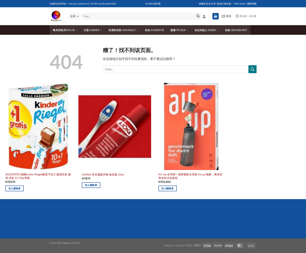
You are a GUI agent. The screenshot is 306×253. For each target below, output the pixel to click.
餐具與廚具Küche (65, 30)
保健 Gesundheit (236, 30)
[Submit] (198, 16)
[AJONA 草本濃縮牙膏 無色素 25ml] (114, 126)
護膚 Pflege (179, 30)
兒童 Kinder (93, 30)
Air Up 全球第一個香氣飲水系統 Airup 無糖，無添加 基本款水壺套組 (190, 176)
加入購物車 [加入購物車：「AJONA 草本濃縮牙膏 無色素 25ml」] (91, 185)
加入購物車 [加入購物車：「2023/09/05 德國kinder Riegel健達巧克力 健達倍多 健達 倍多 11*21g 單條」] (14, 188)
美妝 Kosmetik (154, 30)
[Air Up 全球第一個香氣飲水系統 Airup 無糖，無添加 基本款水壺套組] (191, 126)
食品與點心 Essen (206, 30)
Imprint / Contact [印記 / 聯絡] (182, 245)
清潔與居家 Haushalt (123, 30)
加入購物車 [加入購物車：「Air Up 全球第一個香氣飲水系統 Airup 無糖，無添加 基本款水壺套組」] (167, 188)
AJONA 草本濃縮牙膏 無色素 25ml (103, 174)
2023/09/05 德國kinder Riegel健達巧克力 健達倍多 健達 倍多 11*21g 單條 (38, 176)
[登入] (204, 16)
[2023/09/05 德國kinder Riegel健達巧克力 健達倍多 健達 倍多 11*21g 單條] (38, 126)
